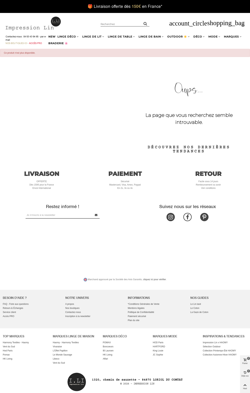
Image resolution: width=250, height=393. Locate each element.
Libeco (56, 358)
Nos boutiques (72, 308)
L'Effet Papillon (60, 350)
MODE (213, 36)
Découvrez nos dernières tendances (189, 149)
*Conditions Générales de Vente (143, 304)
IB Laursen (108, 350)
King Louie (158, 350)
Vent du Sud (9, 346)
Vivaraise (57, 346)
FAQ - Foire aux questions (16, 304)
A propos (69, 304)
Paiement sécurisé (137, 316)
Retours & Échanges (13, 308)
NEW (52, 36)
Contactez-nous (73, 312)
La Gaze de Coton (199, 312)
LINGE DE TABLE (120, 36)
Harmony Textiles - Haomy (16, 342)
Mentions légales (136, 308)
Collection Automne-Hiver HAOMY (220, 354)
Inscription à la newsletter (77, 316)
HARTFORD (159, 346)
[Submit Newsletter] (96, 215)
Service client (9, 312)
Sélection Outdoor (212, 346)
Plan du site (133, 320)
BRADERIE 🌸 (58, 43)
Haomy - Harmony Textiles (66, 342)
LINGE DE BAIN (150, 36)
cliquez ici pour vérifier (154, 279)
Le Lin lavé (195, 304)
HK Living (7, 358)
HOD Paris (158, 342)
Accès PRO (8, 316)
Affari (105, 358)
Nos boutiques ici (16, 43)
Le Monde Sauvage (62, 354)
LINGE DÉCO (66, 36)
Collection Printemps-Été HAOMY (219, 350)
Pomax (6, 354)
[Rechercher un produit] (145, 24)
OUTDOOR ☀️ (177, 36)
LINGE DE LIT (91, 36)
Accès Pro (35, 43)
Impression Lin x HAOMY (215, 342)
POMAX (107, 342)
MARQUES (231, 36)
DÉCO (197, 36)
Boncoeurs (108, 346)
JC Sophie (158, 354)
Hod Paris (8, 350)
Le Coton (194, 308)
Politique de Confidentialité (141, 312)
